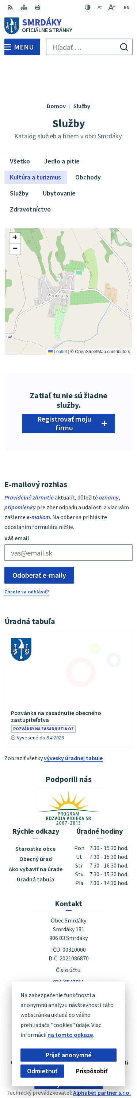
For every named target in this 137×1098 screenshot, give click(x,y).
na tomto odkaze (64, 1034)
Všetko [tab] (20, 127)
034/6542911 (68, 947)
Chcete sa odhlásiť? (26, 557)
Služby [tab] (19, 159)
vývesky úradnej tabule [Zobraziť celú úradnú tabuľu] (73, 723)
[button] (14, 203)
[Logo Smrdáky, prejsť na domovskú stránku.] (68, 25)
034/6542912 (68, 956)
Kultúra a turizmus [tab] (35, 143)
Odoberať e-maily (39, 540)
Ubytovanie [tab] (59, 159)
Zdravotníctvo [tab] (30, 175)
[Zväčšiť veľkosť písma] (112, 7)
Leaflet (57, 317)
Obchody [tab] (88, 143)
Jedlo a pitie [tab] (62, 127)
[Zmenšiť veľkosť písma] (99, 7)
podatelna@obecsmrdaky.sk (69, 965)
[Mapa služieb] (68, 257)
